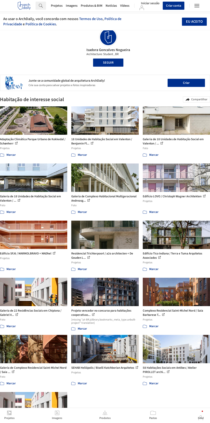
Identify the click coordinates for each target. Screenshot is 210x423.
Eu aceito (194, 21)
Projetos (57, 5)
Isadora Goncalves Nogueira (108, 49)
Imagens (72, 5)
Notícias (111, 5)
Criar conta (173, 5)
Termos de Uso (91, 18)
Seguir (108, 62)
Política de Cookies (40, 24)
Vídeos (124, 5)
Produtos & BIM (91, 5)
